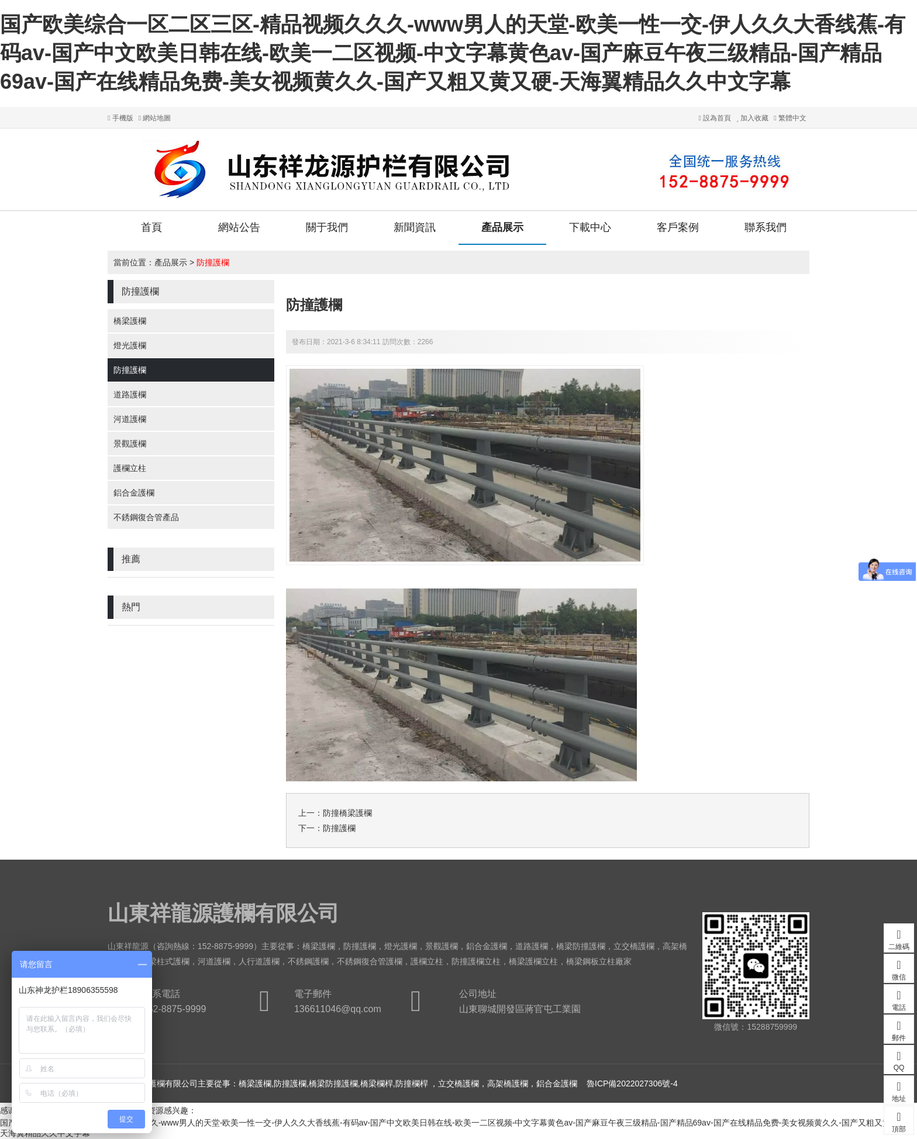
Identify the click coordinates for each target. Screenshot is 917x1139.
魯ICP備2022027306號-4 (632, 1083)
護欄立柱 (129, 468)
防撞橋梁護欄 (347, 813)
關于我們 (327, 227)
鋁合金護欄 (133, 492)
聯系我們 (765, 227)
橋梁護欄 (129, 321)
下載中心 (590, 227)
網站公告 (239, 227)
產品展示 (502, 227)
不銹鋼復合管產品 (146, 517)
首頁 (151, 227)
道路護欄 (129, 394)
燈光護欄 (129, 345)
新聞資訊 (415, 227)
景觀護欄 (129, 443)
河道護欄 (129, 419)
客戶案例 (678, 227)
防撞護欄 (212, 262)
